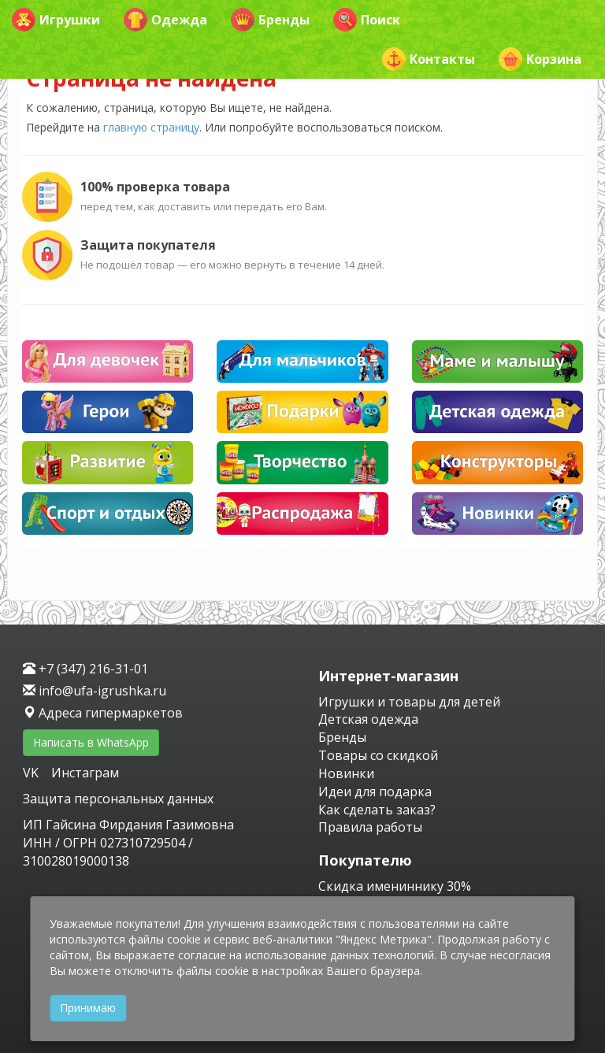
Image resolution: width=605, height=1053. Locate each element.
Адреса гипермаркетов (103, 712)
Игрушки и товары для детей (409, 701)
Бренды (270, 20)
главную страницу (151, 127)
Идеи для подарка (375, 791)
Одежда (165, 20)
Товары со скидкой (378, 755)
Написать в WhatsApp (91, 742)
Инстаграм (85, 772)
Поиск (366, 20)
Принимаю (88, 1007)
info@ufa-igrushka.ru (94, 690)
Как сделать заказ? (377, 809)
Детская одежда (368, 719)
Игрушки (56, 20)
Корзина (540, 59)
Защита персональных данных (118, 798)
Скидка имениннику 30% (394, 886)
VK (32, 772)
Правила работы (370, 827)
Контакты (428, 59)
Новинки (346, 773)
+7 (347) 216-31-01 (85, 668)
